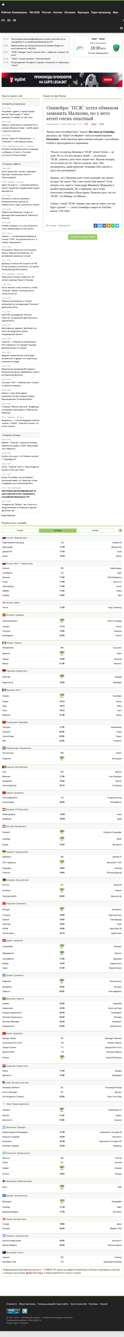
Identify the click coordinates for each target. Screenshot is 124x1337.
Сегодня (58, 530)
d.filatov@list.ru (34, 1320)
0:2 (62, 772)
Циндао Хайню (9, 1038)
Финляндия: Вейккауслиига (19, 1181)
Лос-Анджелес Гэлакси (13, 1097)
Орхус (5, 968)
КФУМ (5, 928)
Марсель (6, 715)
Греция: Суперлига (14, 975)
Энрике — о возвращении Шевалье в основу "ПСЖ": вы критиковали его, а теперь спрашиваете (19, 239)
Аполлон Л (7, 1120)
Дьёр (119, 819)
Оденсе (118, 953)
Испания (69, 12)
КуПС (4, 1187)
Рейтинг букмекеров (14, 12)
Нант (119, 710)
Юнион (119, 781)
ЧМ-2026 (34, 12)
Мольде (6, 909)
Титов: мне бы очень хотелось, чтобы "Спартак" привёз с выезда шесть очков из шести (20, 290)
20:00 (61, 732)
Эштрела (6, 732)
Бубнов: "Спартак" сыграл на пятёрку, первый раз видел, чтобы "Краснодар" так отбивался (20, 445)
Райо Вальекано (9, 621)
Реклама (93, 1304)
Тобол (5, 1162)
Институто (117, 1137)
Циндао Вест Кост (113, 1047)
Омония (118, 1120)
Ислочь (5, 885)
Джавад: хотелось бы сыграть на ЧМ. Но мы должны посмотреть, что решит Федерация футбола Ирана (20, 266)
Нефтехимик (116, 568)
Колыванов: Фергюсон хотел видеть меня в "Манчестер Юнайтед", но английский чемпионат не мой (19, 253)
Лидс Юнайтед (115, 607)
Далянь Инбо (8, 1052)
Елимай (118, 1168)
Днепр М (118, 885)
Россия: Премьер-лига (98, 53)
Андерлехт (7, 781)
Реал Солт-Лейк (114, 1097)
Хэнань (5, 1057)
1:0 (62, 798)
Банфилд (117, 1146)
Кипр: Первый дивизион (17, 1104)
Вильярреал (7, 635)
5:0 (62, 753)
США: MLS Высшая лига (17, 1082)
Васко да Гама (115, 1008)
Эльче (119, 626)
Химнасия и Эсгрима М (111, 1132)
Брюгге (118, 772)
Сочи (119, 552)
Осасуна (6, 631)
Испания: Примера (15, 615)
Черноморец (8, 586)
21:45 (62, 663)
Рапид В (6, 832)
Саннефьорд (116, 920)
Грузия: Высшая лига (16, 1219)
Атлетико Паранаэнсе (12, 1017)
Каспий (118, 1162)
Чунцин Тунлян (9, 1047)
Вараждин (117, 1075)
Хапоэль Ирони (115, 1245)
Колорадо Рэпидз (113, 1087)
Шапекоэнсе (116, 1026)
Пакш (119, 814)
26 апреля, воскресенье (13, 104)
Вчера (20, 530)
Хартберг (6, 839)
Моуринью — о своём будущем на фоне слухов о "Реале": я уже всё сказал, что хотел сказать (20, 423)
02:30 (62, 1022)
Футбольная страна (31, 1317)
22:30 (61, 741)
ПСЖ (101, 124)
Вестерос (117, 1212)
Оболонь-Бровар (114, 873)
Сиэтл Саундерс (9, 1092)
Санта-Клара (8, 736)
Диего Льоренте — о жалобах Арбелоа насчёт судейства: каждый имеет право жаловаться (21, 188)
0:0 (62, 648)
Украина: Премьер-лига (17, 852)
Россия (46, 12)
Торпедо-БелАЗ (9, 896)
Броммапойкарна (10, 1212)
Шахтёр (118, 868)
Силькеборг (7, 946)
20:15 (62, 785)
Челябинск (7, 573)
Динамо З (6, 1075)
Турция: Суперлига (14, 793)
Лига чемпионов (14, 488)
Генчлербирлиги (9, 798)
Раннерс (118, 946)
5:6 (62, 857)
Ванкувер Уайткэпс (11, 1087)
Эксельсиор (7, 753)
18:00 (62, 814)
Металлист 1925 (114, 862)
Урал (119, 573)
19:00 (62, 595)
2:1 (62, 885)
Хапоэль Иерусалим (11, 1241)
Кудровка (6, 868)
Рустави (6, 1228)
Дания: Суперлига (14, 940)
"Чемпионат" (64, 225)
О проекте (11, 1304)
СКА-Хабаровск (114, 577)
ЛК (14, 20)
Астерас (118, 987)
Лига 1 (10, 233)
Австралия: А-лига (14, 1252)
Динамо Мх (116, 547)
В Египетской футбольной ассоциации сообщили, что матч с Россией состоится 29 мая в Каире (20, 152)
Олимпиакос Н (115, 1110)
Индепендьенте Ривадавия (15, 1132)
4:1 (62, 1038)
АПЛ (9, 209)
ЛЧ (3, 20)
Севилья (118, 631)
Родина (5, 595)
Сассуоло (117, 648)
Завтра (95, 530)
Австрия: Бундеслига (16, 826)
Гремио (5, 1003)
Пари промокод (101, 12)
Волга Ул (117, 582)
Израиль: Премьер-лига (17, 1236)
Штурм (5, 845)
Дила (119, 1224)
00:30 (62, 1013)
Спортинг (117, 741)
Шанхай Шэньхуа (114, 1057)
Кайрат (5, 1168)
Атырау (118, 1174)
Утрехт (119, 753)
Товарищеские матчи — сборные (20, 146)
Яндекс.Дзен (12, 1323)
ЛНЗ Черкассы (9, 862)
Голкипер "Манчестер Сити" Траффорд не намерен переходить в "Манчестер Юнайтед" (20, 410)
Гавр (4, 706)
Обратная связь (27, 1304)
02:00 (62, 1097)
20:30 (62, 819)
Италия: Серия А (14, 643)
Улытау (118, 1158)
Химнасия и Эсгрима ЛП (110, 1141)
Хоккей (103, 1304)
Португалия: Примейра (17, 722)
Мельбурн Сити (9, 1262)
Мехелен (6, 776)
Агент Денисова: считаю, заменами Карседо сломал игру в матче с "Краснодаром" (19, 174)
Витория (118, 1017)
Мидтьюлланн (115, 968)
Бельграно (7, 1141)
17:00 (62, 547)
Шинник (6, 577)
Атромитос (7, 987)
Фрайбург (117, 682)
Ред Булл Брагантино (12, 1013)
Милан (5, 663)
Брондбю (117, 959)
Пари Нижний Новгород (13, 543)
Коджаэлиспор (115, 798)
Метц (119, 706)
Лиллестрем (8, 933)
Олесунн (6, 915)
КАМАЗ (5, 591)
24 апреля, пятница (11, 435)
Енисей (5, 568)
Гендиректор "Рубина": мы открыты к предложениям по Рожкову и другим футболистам (19, 507)
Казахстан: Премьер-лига (18, 1153)
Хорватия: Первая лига (17, 1066)
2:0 (62, 568)
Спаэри (5, 1224)
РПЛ (86, 124)
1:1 (62, 1047)
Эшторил (6, 727)
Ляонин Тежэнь (115, 1043)
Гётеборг (6, 1207)
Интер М (118, 659)
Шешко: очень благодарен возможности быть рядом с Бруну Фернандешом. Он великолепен (18, 396)
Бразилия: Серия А (15, 999)
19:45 (62, 1075)
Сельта (118, 635)
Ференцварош (8, 814)
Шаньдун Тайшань (113, 1038)
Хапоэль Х (117, 1241)
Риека (5, 1071)
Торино (5, 659)
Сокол (119, 586)
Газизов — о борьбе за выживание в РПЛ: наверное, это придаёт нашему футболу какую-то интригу (19, 345)
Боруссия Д (7, 682)
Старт (119, 924)
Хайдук (118, 1071)
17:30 (61, 727)
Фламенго (117, 1022)
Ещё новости (8, 515)
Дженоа (6, 653)
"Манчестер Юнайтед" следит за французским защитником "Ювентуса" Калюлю (20, 215)
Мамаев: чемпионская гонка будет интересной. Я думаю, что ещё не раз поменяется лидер (19, 358)
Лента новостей (12, 96)
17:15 (62, 626)
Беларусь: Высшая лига (17, 880)
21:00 (62, 968)
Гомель (118, 890)
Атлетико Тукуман (10, 1146)
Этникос (6, 1110)
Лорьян (5, 696)
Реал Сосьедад (114, 621)
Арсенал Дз (116, 896)
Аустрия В (117, 845)
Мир (115, 12)
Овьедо (5, 626)
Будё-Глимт (116, 933)
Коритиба (117, 1003)
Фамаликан (116, 727)
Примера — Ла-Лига (15, 182)
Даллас (118, 1092)
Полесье (6, 873)
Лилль (119, 701)
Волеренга (117, 909)
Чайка (119, 591)
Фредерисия (8, 953)
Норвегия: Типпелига (16, 903)
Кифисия (6, 981)
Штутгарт (6, 677)
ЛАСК (119, 839)
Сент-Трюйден (115, 776)
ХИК (120, 1187)
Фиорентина (8, 648)
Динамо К (117, 857)
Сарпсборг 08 (115, 928)
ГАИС (119, 1207)
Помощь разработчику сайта (53, 1304)
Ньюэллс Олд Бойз (11, 1137)
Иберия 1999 (116, 1228)
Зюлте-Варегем (9, 785)
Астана (5, 1174)
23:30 (62, 1137)
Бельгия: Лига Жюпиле (17, 767)
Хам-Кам (6, 924)
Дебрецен (6, 819)
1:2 (62, 543)
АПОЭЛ (5, 1115)
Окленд (118, 1257)
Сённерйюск (8, 959)
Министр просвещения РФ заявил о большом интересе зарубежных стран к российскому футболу (21, 372)
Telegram (24, 1323)
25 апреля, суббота (11, 164)
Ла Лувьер (117, 785)
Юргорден (6, 1201)
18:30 (62, 682)
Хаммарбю (117, 1201)
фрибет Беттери (34, 1273)
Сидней (5, 1257)
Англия (57, 12)
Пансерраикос (115, 991)
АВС (4, 741)
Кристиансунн (115, 915)
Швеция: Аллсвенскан (16, 1195)
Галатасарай (8, 802)
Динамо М (7, 552)
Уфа (120, 595)
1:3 (62, 1052)
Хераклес (6, 758)
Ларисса (6, 991)
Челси (5, 607)
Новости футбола (54, 96)
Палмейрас (116, 1013)
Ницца (119, 715)
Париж (5, 701)
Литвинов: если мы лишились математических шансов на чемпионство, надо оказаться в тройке (20, 201)
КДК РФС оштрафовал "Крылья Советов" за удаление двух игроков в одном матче (19, 318)
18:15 (62, 701)
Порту (119, 732)
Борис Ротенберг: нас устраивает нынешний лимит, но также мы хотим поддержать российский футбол (19, 480)
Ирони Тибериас (9, 1245)
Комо (119, 653)
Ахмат (102, 39)
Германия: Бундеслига (16, 671)
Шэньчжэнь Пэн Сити (12, 1043)
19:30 (62, 556)
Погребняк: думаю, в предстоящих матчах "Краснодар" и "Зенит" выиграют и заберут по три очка (18, 114)
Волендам (117, 758)
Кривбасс (6, 857)
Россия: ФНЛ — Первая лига (19, 563)
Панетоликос (116, 981)
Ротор (5, 582)
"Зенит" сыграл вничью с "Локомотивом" (31, 59)
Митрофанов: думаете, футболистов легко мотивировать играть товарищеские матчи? (19, 331)
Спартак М (117, 543)
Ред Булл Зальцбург (112, 832)
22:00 (62, 635)
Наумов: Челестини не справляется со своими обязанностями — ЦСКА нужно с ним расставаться (20, 128)
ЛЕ (9, 20)
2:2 (62, 1257)
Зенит (94, 39)
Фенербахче (116, 802)
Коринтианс (7, 1008)
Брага (119, 736)
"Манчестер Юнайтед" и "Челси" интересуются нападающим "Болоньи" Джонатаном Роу (20, 304)
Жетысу (6, 1158)
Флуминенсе (8, 1026)
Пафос (119, 1115)
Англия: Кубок (13, 602)
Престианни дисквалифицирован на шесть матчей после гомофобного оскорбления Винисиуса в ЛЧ (19, 494)
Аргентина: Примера (16, 1127)
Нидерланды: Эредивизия (18, 748)
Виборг (5, 963)
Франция (83, 12)
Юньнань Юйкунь (114, 1052)
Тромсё (5, 920)
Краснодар (7, 547)
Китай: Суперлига (14, 1033)
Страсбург (117, 696)
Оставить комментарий (82, 237)
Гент (4, 772)
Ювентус (118, 663)
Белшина (6, 890)
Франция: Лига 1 (13, 690)
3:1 (62, 1087)
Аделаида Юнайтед (113, 1262)
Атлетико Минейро (10, 1022)
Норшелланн (116, 963)
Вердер (118, 677)
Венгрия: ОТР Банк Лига (17, 809)
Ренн (4, 710)
